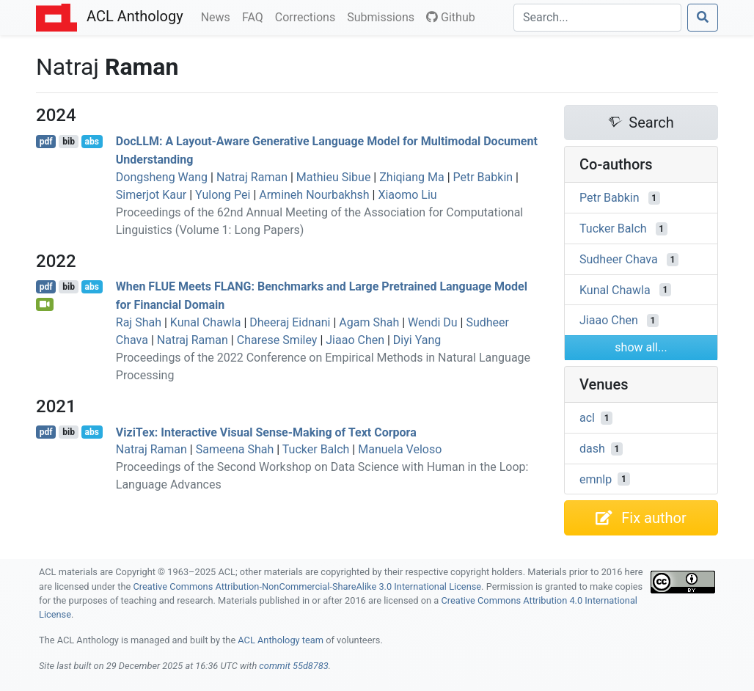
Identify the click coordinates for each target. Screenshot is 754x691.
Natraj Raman (252, 177)
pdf (46, 141)
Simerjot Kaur (151, 195)
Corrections (308, 16)
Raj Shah (138, 322)
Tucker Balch (316, 449)
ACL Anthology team (280, 640)
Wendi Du (432, 322)
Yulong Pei (222, 195)
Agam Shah (369, 322)
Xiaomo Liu (407, 195)
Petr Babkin (483, 177)
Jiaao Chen (355, 340)
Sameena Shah (235, 449)
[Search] (597, 18)
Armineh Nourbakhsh (314, 195)
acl (587, 418)
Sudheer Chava (618, 259)
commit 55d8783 (293, 665)
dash (592, 449)
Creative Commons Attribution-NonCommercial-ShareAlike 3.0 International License (307, 586)
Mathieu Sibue (333, 177)
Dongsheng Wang (162, 177)
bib (68, 141)
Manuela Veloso (400, 449)
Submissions (383, 16)
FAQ (255, 16)
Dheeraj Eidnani (289, 322)
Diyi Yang (417, 340)
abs (91, 141)
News (218, 16)
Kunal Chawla (205, 322)
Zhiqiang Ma (411, 177)
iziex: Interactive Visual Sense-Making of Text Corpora (266, 432)
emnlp (595, 479)
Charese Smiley (277, 340)
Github (450, 17)
